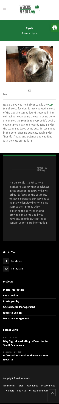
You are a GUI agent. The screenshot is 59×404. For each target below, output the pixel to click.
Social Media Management (19, 307)
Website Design (12, 312)
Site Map (21, 390)
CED (50, 104)
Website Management (16, 318)
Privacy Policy (48, 385)
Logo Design (10, 295)
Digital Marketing (13, 289)
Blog (21, 385)
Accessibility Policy (38, 390)
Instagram (17, 268)
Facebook (16, 261)
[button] (55, 27)
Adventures (32, 385)
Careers (10, 390)
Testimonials (9, 385)
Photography (11, 301)
